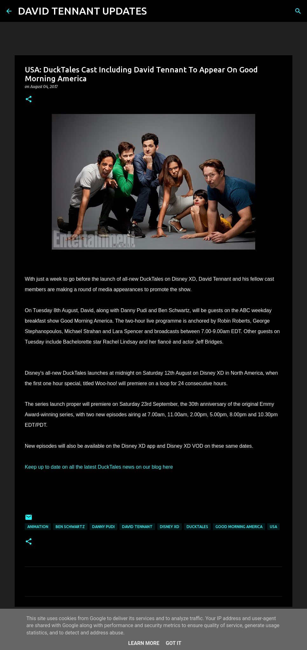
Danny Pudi (103, 527)
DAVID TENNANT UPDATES (82, 11)
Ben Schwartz (70, 527)
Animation (37, 527)
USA (273, 527)
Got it (173, 643)
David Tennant (137, 527)
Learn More (143, 643)
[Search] (156, 11)
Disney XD (169, 527)
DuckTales (197, 527)
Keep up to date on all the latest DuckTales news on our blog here (99, 467)
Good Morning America (239, 527)
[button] (28, 99)
